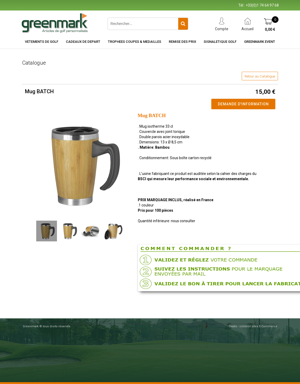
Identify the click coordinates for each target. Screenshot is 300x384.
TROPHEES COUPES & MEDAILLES (134, 42)
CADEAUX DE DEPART (83, 42)
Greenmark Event (259, 42)
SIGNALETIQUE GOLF (220, 42)
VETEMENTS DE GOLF (41, 42)
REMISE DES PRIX (182, 42)
